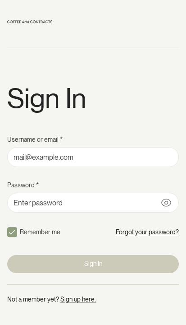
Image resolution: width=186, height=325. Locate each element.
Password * (23, 185)
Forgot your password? (147, 232)
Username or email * (35, 139)
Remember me (40, 232)
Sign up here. (78, 299)
